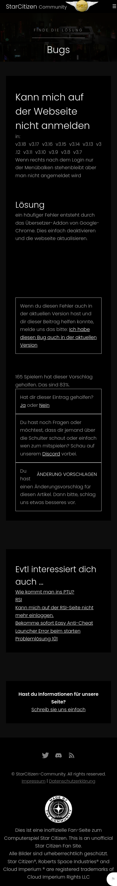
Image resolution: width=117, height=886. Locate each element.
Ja (23, 405)
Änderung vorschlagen (67, 474)
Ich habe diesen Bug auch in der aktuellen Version (58, 337)
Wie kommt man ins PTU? (44, 591)
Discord (51, 453)
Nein (44, 405)
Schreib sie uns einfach (58, 709)
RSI (18, 599)
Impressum (33, 781)
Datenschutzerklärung (72, 781)
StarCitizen (36, 6)
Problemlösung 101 (36, 638)
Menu (113, 6)
